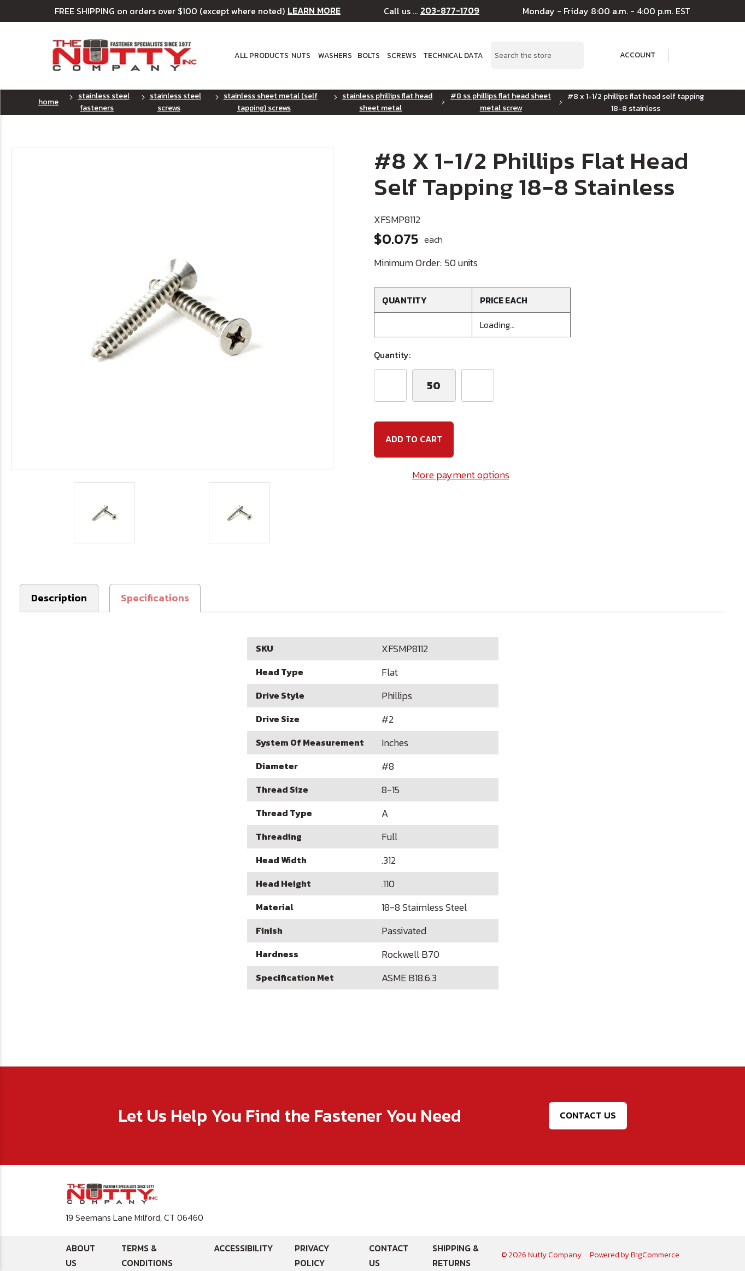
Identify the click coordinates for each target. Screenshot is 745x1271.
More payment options (460, 474)
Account (630, 55)
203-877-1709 (449, 10)
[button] (155, 595)
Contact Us (588, 1112)
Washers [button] (334, 55)
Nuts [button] (300, 55)
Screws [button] (401, 55)
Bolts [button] (368, 55)
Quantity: (392, 354)
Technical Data (450, 55)
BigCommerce (655, 1251)
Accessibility (243, 1244)
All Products (259, 55)
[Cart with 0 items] (687, 55)
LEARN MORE (314, 10)
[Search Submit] (569, 55)
